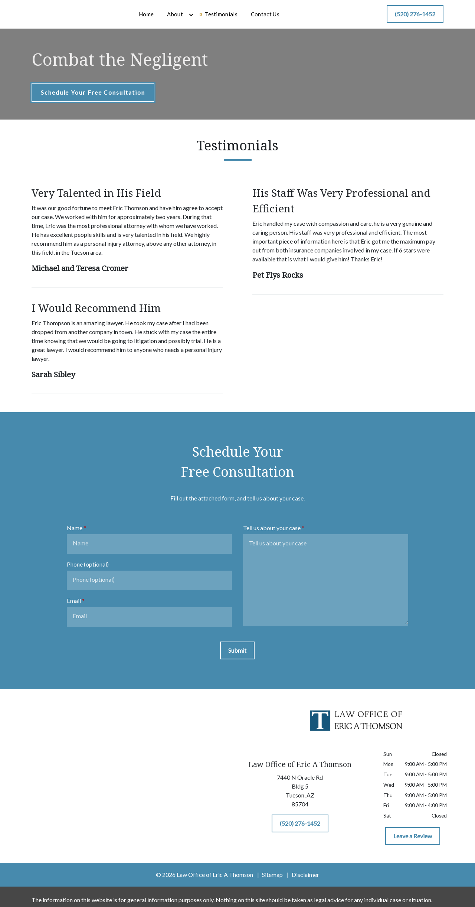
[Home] (186, 17)
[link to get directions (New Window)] (299, 798)
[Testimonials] (261, 17)
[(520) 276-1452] (415, 17)
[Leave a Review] (412, 842)
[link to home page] (71, 16)
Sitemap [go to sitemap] (272, 880)
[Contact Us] (305, 17)
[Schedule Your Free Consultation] (93, 98)
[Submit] (237, 657)
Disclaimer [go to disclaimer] (305, 880)
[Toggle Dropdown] (231, 18)
